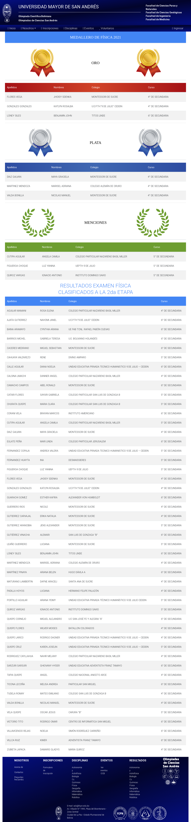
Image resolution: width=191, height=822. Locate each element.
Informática (77, 791)
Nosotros (27, 28)
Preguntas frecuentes (19, 778)
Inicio (12, 28)
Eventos (88, 28)
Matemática (77, 794)
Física (74, 785)
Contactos (18, 772)
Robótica (76, 797)
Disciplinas (71, 28)
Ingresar (177, 28)
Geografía (76, 788)
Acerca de (18, 767)
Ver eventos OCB (104, 770)
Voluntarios (106, 28)
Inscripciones (49, 28)
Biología (75, 776)
